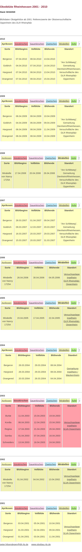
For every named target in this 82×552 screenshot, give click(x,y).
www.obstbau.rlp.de (41, 544)
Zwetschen (51, 44)
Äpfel (73, 44)
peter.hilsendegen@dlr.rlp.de (14, 544)
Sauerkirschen (37, 44)
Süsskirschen (21, 44)
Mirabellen (64, 44)
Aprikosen (6, 158)
